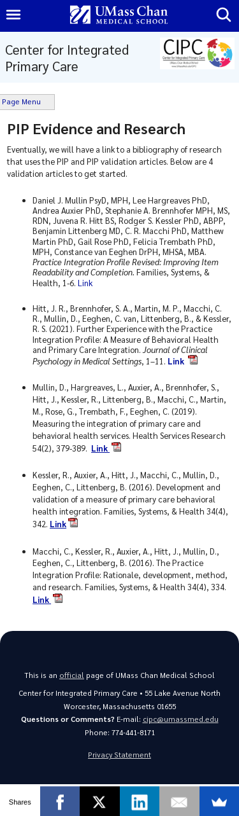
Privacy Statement (119, 754)
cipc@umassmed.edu (181, 719)
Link (86, 282)
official (71, 675)
